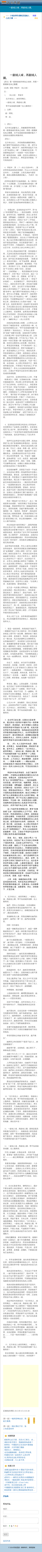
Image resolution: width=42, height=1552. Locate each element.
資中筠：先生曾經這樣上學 (15, 1485)
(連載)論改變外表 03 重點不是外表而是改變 (21, 1470)
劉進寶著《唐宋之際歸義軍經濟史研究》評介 (22, 1490)
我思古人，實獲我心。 (13, 1450)
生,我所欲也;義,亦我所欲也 (14, 1457)
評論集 (6, 1496)
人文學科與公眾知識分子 (14, 1475)
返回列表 (6, 1541)
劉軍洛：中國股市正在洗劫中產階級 (18, 1445)
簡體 (34, 16)
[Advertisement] (21, 42)
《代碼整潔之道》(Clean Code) (16, 1482)
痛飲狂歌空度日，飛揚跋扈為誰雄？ (18, 1442)
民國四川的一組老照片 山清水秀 (17, 1455)
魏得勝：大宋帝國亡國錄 (14, 1447)
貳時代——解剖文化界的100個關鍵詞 (19, 1477)
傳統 (36, 18)
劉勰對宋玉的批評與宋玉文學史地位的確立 (21, 1472)
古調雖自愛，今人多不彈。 (15, 1460)
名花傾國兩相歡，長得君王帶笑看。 (18, 1452)
